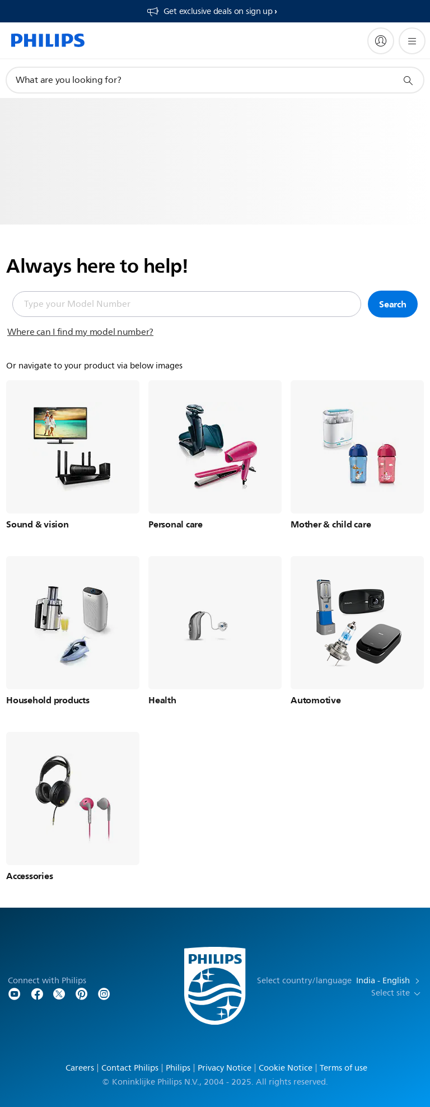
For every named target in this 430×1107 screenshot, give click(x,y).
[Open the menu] (412, 40)
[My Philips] (380, 40)
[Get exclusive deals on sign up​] (211, 11)
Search (392, 304)
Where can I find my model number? (80, 332)
